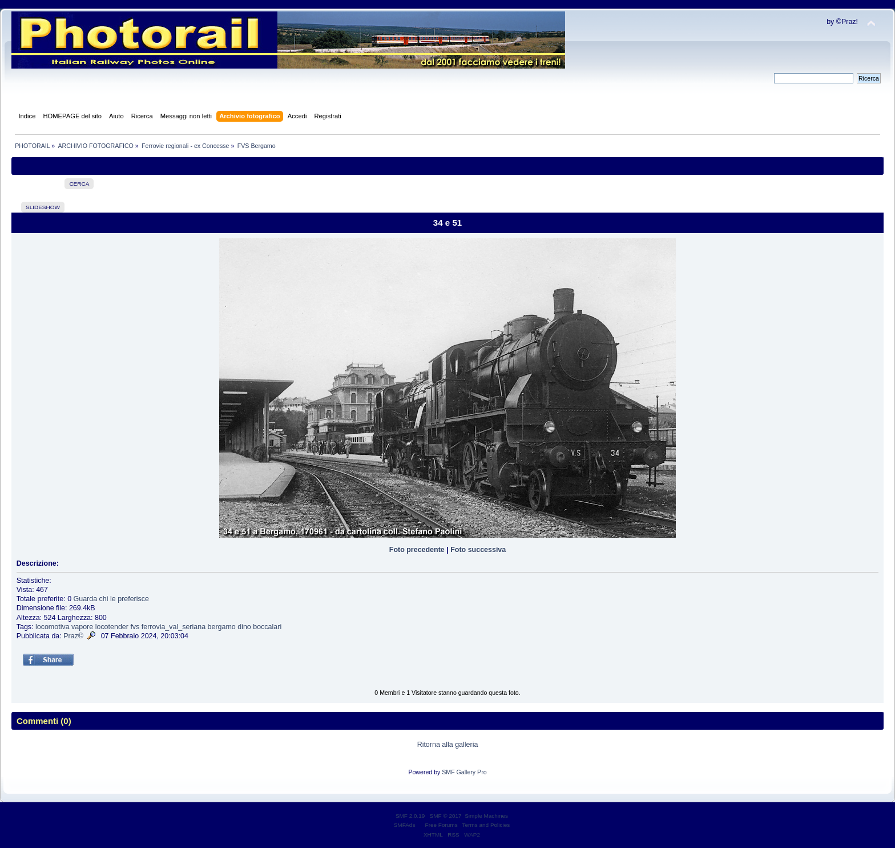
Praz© (73, 636)
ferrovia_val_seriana (173, 627)
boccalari (267, 627)
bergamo (222, 627)
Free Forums (441, 825)
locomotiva (52, 627)
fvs (134, 627)
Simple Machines (486, 816)
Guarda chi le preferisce (111, 599)
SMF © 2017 (446, 816)
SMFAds (405, 825)
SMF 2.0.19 (410, 816)
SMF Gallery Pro (464, 772)
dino (244, 627)
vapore (82, 627)
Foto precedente (417, 550)
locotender (111, 627)
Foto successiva (478, 550)
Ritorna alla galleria (447, 745)
